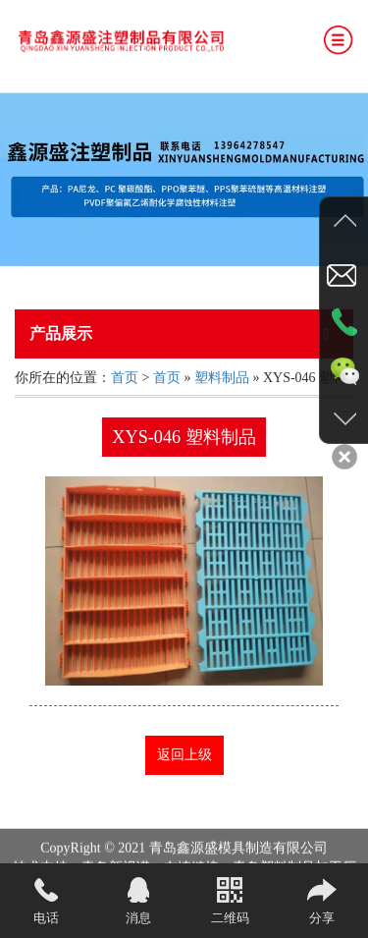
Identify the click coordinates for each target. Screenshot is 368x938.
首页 (124, 377)
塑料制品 (221, 377)
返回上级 (184, 754)
